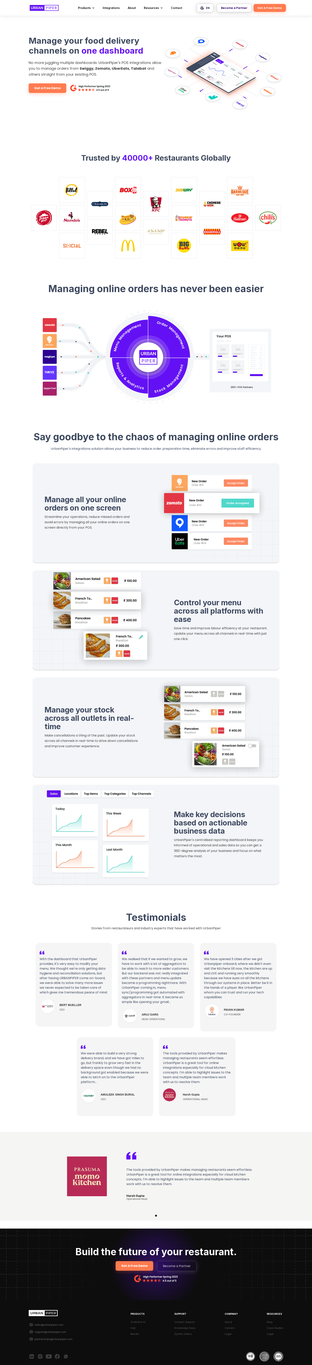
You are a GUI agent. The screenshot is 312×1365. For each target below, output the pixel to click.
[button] (86, 8)
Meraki (135, 1333)
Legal (228, 1333)
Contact (176, 8)
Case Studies (275, 1327)
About (132, 8)
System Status (183, 1333)
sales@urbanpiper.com (49, 1324)
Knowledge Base (184, 1327)
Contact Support (184, 1321)
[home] (44, 8)
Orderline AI (138, 1321)
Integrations (111, 8)
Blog (269, 1321)
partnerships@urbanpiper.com (53, 1339)
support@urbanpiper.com (50, 1331)
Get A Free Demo (269, 8)
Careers (230, 1327)
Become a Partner (234, 8)
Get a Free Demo (47, 88)
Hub (133, 1327)
